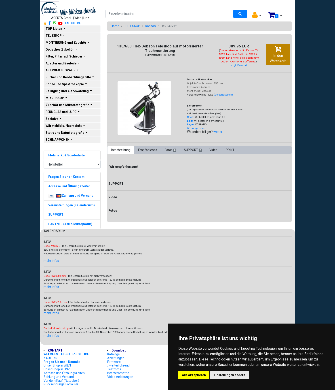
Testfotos (114, 369)
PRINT (230, 150)
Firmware (114, 362)
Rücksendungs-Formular (61, 384)
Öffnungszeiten (196, 128)
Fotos (170, 150)
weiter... (218, 132)
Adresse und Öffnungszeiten (64, 373)
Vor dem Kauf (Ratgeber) (61, 380)
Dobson (150, 26)
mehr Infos (51, 260)
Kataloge (113, 354)
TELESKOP (132, 26)
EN (67, 23)
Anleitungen (115, 358)
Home (115, 26)
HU (73, 23)
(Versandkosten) (223, 94)
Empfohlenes (147, 150)
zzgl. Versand (239, 65)
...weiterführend (118, 365)
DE (79, 23)
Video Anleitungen (120, 377)
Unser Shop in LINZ (57, 369)
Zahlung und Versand (59, 377)
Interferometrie (118, 373)
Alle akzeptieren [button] (194, 375)
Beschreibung (121, 150)
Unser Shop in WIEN (57, 365)
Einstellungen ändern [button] (229, 375)
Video (213, 150)
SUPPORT (193, 150)
